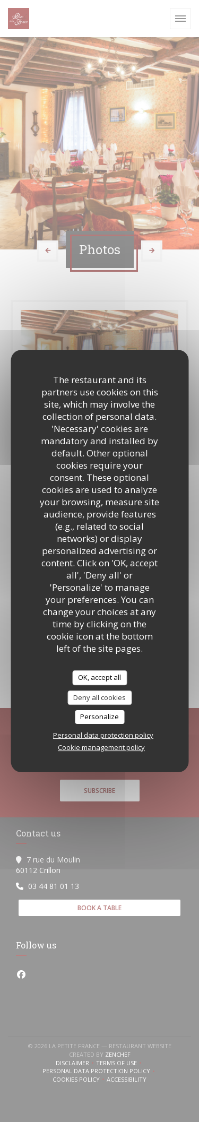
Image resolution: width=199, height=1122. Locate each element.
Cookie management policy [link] (101, 747)
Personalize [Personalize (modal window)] (99, 716)
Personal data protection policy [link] (103, 735)
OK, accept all (99, 677)
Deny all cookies (99, 697)
